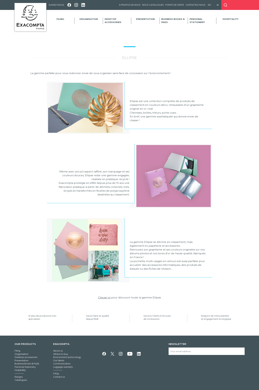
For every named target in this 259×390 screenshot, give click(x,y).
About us (58, 350)
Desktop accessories (113, 21)
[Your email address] (206, 351)
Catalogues (21, 380)
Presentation (145, 19)
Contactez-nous (195, 5)
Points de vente (174, 5)
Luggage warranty (63, 367)
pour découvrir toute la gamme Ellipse (129, 297)
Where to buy (60, 354)
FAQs (56, 373)
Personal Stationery (197, 21)
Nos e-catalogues (153, 5)
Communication (62, 363)
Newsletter (177, 344)
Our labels (58, 360)
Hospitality (230, 19)
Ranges (19, 376)
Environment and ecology (67, 357)
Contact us (59, 376)
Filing (60, 19)
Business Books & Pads (173, 21)
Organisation (88, 19)
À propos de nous (129, 5)
